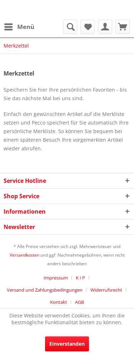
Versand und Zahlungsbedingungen (45, 290)
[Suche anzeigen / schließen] (70, 27)
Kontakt (58, 302)
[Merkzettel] (87, 27)
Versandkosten (24, 255)
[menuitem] (19, 27)
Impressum (56, 277)
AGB (79, 302)
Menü (19, 26)
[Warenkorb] (122, 27)
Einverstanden (67, 343)
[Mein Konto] (105, 27)
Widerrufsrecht (106, 290)
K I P (80, 277)
